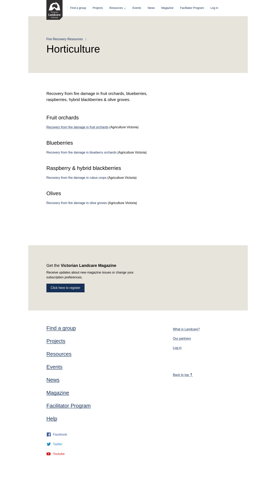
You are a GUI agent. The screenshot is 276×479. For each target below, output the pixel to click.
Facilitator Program (192, 7)
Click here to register (65, 288)
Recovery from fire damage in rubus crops (76, 177)
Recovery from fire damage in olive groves (76, 203)
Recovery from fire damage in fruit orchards (77, 127)
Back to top (183, 375)
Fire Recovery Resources (64, 39)
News (151, 7)
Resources (116, 7)
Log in (214, 7)
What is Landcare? (186, 329)
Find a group (78, 7)
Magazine (167, 7)
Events (137, 7)
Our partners (182, 338)
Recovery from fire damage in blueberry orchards (81, 152)
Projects (98, 7)
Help (51, 419)
